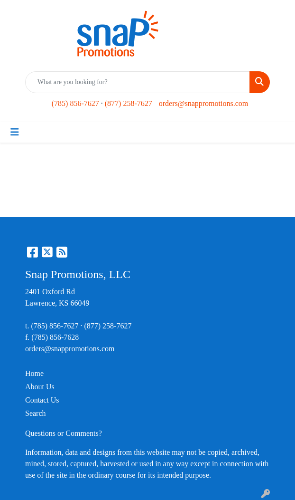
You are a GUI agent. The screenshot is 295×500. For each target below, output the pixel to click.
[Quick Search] (137, 82)
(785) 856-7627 (75, 103)
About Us (40, 387)
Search (35, 413)
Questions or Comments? (63, 433)
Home (34, 373)
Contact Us (42, 400)
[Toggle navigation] (15, 132)
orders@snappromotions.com (203, 103)
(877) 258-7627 (128, 103)
